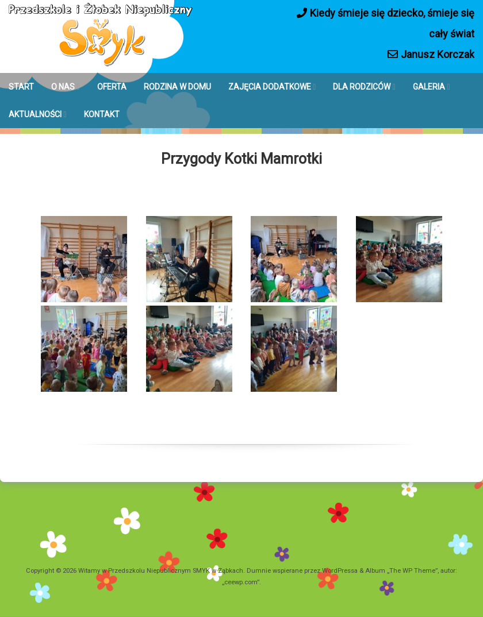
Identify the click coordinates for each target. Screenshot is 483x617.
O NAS (63, 86)
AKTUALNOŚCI (35, 114)
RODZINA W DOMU (177, 86)
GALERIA (429, 86)
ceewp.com (240, 582)
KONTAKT (102, 114)
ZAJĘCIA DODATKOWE (269, 86)
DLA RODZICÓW (361, 86)
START (21, 86)
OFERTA (111, 86)
